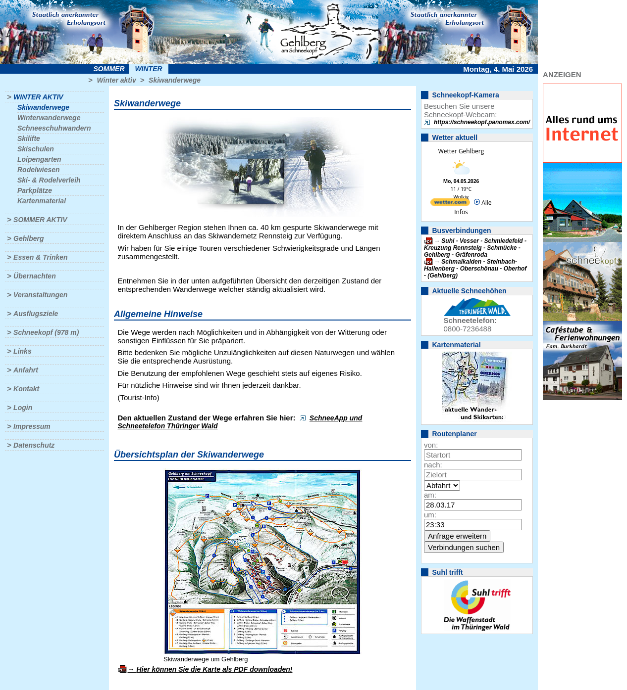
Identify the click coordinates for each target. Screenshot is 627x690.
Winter (148, 69)
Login (22, 408)
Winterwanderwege (48, 118)
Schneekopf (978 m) (46, 332)
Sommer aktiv (40, 220)
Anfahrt (25, 370)
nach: (433, 464)
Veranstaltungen (40, 295)
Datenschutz (33, 445)
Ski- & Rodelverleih (49, 180)
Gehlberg (28, 238)
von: (431, 445)
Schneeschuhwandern (54, 128)
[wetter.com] (450, 204)
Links (22, 351)
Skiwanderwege (175, 80)
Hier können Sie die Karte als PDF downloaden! (214, 669)
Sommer (109, 69)
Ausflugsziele (35, 314)
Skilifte (28, 138)
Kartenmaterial (41, 201)
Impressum (32, 426)
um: (430, 514)
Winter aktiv (116, 80)
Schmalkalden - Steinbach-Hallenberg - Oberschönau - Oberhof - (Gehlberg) (475, 268)
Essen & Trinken (40, 257)
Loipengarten (39, 159)
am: (430, 495)
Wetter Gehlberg (461, 151)
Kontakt (26, 389)
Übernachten (34, 276)
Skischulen (35, 149)
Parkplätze (34, 190)
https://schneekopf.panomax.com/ (482, 122)
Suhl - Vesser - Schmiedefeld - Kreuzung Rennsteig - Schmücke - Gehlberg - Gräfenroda (475, 247)
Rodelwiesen (38, 170)
